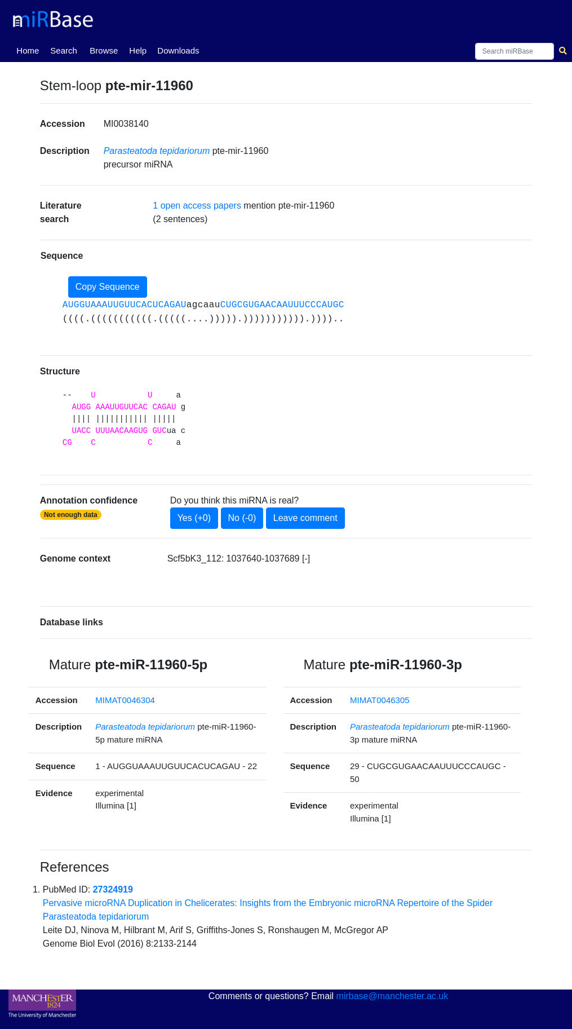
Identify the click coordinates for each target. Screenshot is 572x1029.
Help (138, 50)
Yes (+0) (194, 518)
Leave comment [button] (305, 518)
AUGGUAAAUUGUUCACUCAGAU (125, 305)
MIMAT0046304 (125, 700)
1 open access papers (197, 205)
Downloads (178, 50)
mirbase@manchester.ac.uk (392, 996)
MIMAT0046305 (380, 700)
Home (30, 49)
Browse (104, 50)
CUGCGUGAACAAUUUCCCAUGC (282, 305)
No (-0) (242, 518)
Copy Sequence (108, 287)
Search (63, 50)
